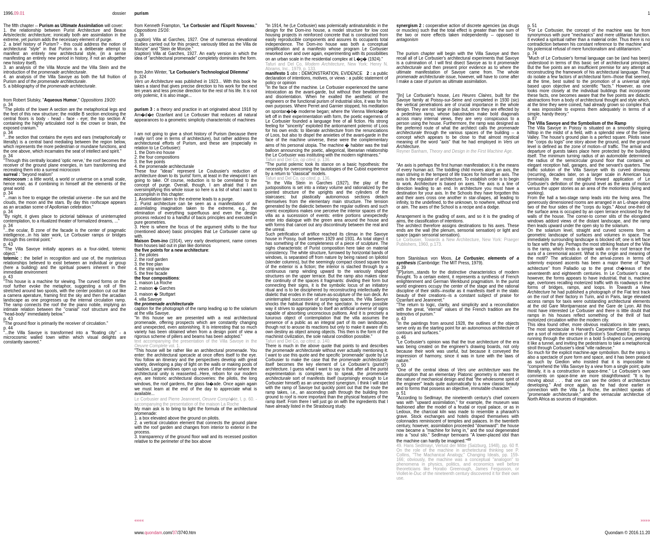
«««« (139, 520)
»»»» (645, 520)
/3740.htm (186, 532)
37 (174, 532)
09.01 (19, 13)
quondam (153, 532)
